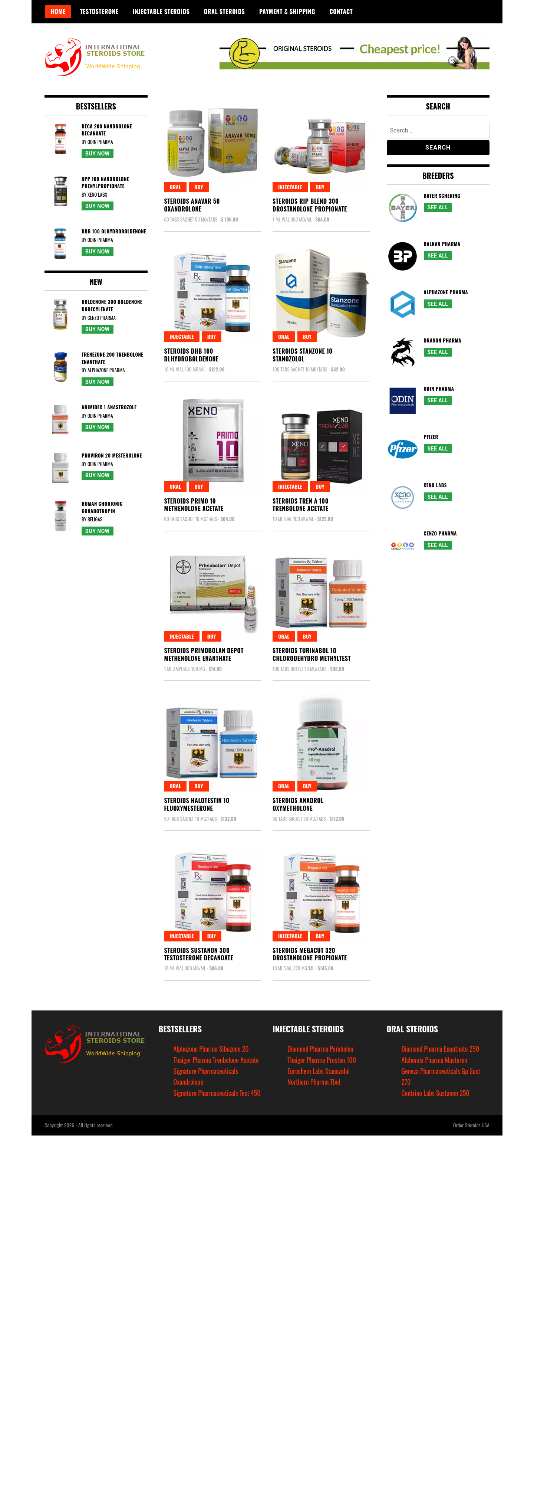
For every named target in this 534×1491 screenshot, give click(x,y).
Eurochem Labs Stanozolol (318, 1071)
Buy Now (97, 154)
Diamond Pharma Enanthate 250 (440, 1048)
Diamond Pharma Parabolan (320, 1048)
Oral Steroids (224, 11)
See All (438, 207)
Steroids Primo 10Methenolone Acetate (194, 505)
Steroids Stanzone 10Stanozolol (303, 355)
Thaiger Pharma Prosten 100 (321, 1060)
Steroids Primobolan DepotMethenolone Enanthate (204, 654)
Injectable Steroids (161, 11)
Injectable (290, 187)
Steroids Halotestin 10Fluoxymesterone (197, 804)
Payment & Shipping (287, 11)
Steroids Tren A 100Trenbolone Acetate (301, 505)
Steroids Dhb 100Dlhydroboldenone (191, 355)
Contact (341, 11)
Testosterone (99, 11)
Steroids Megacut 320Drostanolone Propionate (310, 954)
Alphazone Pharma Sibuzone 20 (211, 1048)
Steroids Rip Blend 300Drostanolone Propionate (310, 205)
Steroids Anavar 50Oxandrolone (192, 205)
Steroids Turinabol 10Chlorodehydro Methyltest (312, 654)
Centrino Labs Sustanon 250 (435, 1093)
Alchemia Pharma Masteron (435, 1060)
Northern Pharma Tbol (313, 1082)
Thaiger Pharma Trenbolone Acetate (216, 1060)
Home (58, 11)
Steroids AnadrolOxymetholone (298, 804)
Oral (175, 187)
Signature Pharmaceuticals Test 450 (217, 1093)
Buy (198, 187)
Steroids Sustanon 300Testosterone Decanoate (198, 954)
